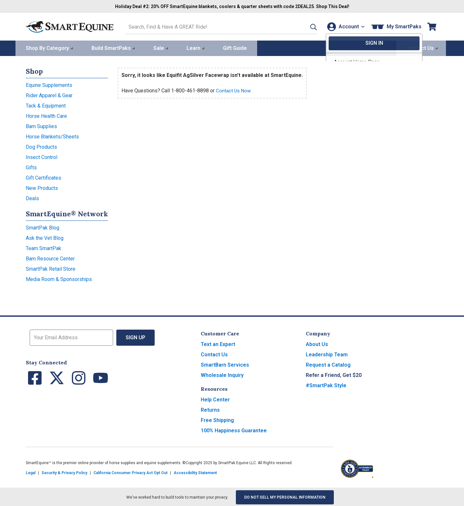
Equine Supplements (49, 84)
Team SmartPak (43, 247)
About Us (317, 343)
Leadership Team (327, 354)
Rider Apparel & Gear (49, 94)
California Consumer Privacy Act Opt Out (130, 472)
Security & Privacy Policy (64, 472)
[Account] (344, 26)
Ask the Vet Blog (44, 237)
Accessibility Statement (195, 472)
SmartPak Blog (42, 227)
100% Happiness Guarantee (234, 429)
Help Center (215, 399)
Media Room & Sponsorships (59, 278)
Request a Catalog (328, 364)
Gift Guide (235, 47)
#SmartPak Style (326, 384)
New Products (42, 187)
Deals (32, 197)
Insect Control (41, 156)
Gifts (31, 167)
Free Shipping (217, 419)
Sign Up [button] (135, 336)
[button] (305, 26)
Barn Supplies (41, 125)
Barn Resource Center (50, 258)
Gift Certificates (43, 177)
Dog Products (41, 146)
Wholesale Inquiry (222, 374)
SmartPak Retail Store (50, 268)
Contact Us (214, 354)
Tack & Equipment (46, 105)
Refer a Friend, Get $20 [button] (334, 374)
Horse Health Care (46, 115)
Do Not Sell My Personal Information (284, 496)
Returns (210, 409)
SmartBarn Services (225, 364)
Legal (30, 472)
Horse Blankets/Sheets (52, 136)
